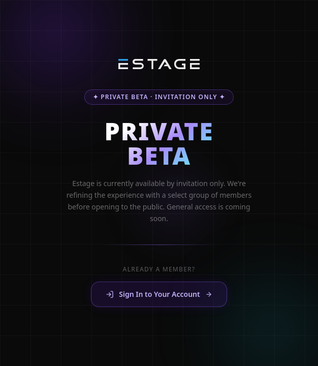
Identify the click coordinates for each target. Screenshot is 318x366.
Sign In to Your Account (159, 294)
